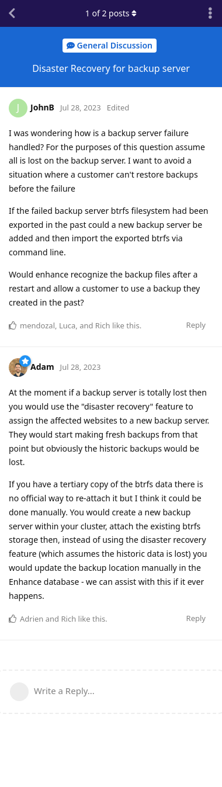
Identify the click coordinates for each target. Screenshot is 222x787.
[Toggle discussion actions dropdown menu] (210, 13)
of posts (111, 13)
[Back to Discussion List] (11, 13)
